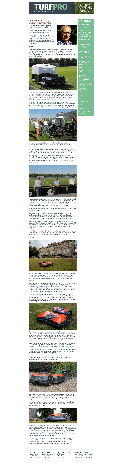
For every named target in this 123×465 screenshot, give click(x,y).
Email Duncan (46, 457)
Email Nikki (60, 457)
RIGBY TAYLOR (84, 101)
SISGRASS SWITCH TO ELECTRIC (85, 51)
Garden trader (83, 108)
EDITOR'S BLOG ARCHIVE (84, 79)
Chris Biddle (78, 457)
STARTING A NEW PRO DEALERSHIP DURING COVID (85, 46)
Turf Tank (81, 105)
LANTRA (81, 98)
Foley (80, 95)
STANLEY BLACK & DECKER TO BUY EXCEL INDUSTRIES (85, 34)
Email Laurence (35, 457)
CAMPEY (81, 91)
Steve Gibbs (78, 454)
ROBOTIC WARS (84, 27)
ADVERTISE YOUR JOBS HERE (85, 70)
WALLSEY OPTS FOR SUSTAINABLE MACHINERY (86, 62)
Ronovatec (60, 159)
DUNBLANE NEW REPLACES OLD (84, 56)
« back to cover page (35, 16)
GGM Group (53, 54)
